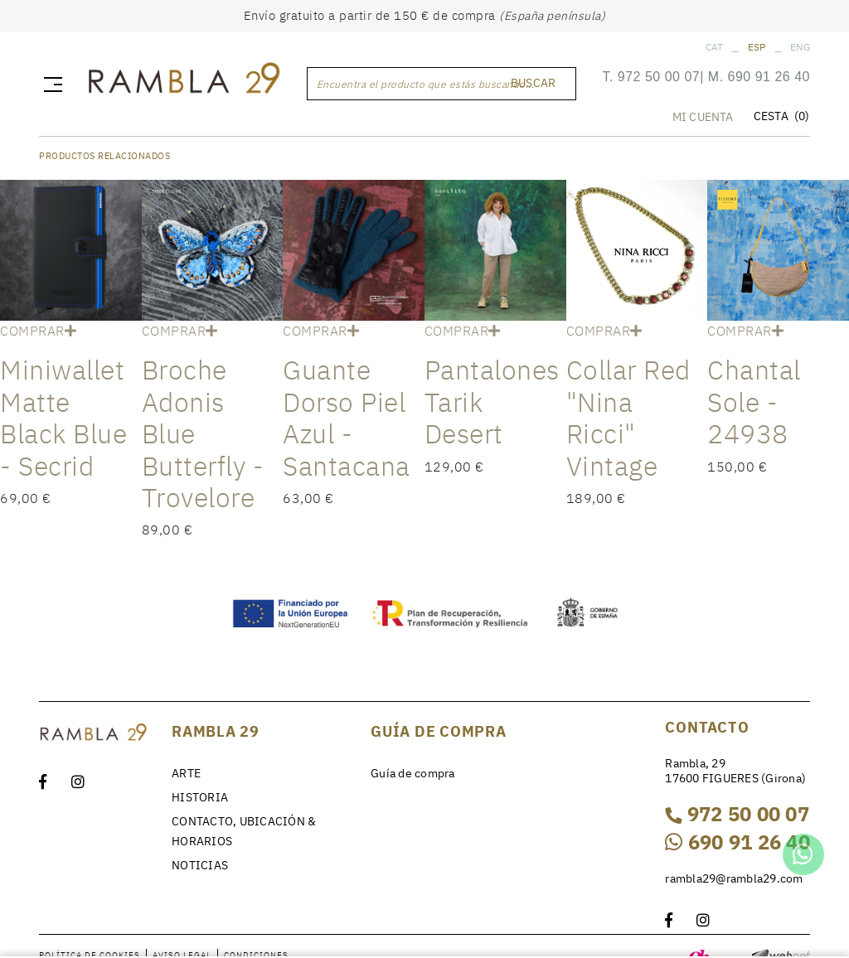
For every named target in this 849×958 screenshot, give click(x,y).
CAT (715, 47)
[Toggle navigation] (50, 83)
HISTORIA (200, 797)
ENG (800, 47)
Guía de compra (413, 773)
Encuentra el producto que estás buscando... (426, 84)
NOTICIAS (200, 865)
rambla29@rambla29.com (734, 878)
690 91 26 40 (769, 77)
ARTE (186, 773)
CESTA (781, 116)
